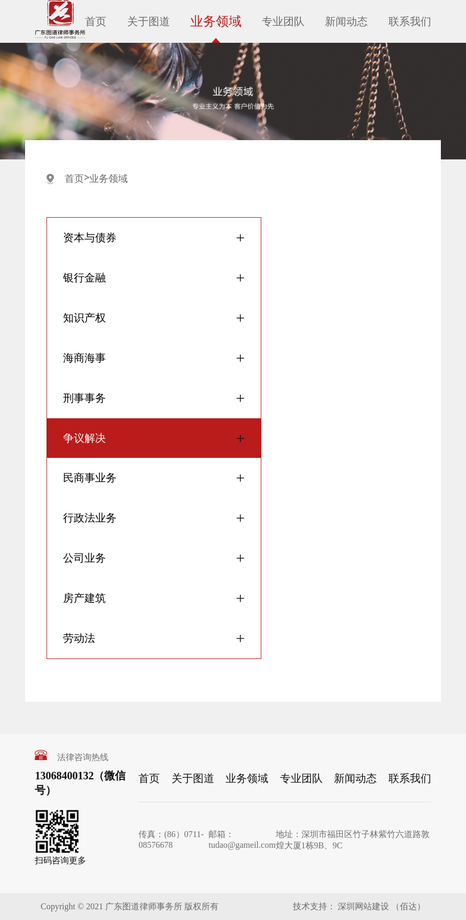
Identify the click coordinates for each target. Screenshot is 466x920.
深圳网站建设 (362, 906)
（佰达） (408, 906)
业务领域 (216, 21)
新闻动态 (346, 21)
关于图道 (148, 21)
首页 (95, 21)
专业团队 (283, 21)
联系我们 (410, 21)
